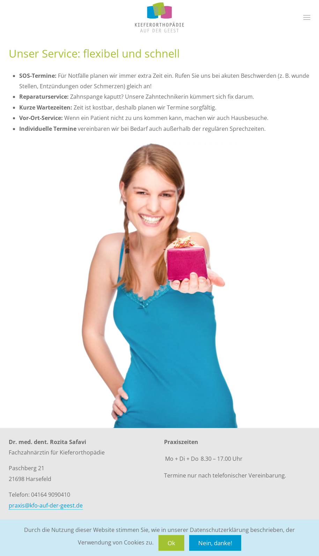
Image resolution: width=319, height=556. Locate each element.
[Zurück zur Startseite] (159, 17)
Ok (171, 543)
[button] (306, 17)
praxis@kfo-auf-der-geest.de (46, 505)
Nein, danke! (215, 543)
